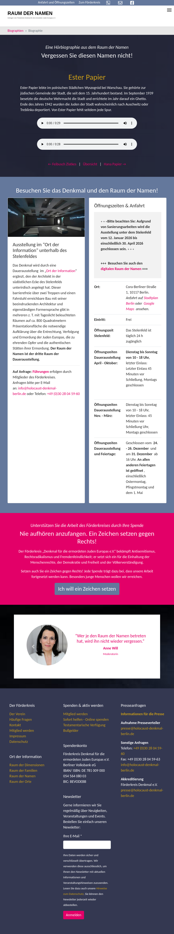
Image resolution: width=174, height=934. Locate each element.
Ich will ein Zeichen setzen (87, 588)
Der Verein (17, 714)
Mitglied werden (21, 730)
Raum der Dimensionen (26, 765)
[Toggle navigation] (169, 10)
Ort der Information (60, 271)
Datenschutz (18, 741)
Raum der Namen (22, 776)
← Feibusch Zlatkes (62, 164)
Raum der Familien (23, 770)
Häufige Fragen (20, 719)
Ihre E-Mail (72, 836)
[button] (33, 646)
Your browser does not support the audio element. (87, 123)
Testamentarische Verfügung (84, 725)
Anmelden (73, 915)
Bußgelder (70, 730)
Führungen (41, 371)
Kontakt (15, 725)
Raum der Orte (20, 781)
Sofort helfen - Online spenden (86, 719)
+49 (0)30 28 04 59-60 (63, 394)
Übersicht (90, 164)
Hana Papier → (115, 164)
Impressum (17, 736)
